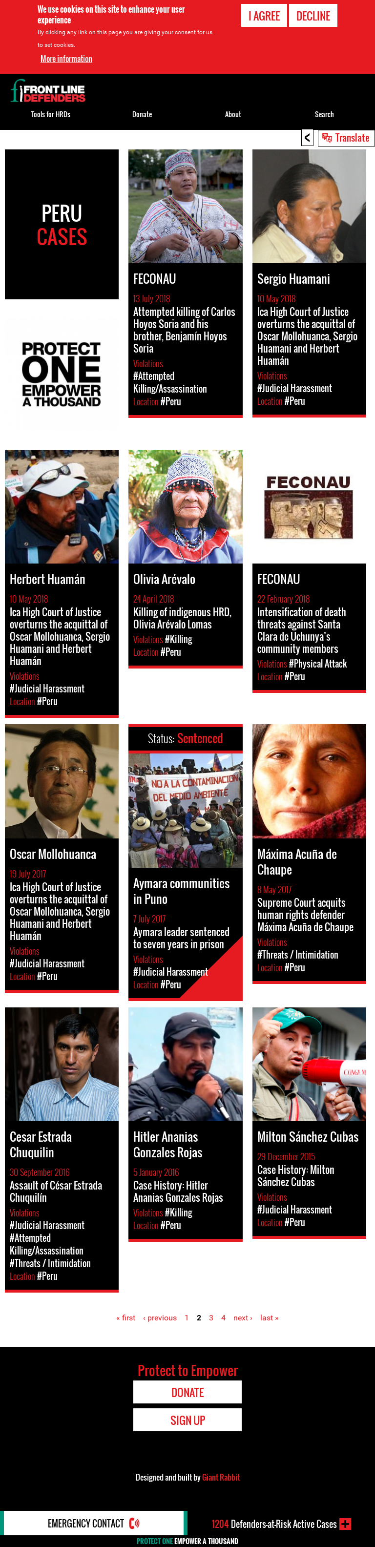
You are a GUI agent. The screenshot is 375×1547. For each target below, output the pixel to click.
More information (66, 58)
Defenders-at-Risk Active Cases (274, 1524)
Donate (142, 114)
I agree (264, 15)
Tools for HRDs (50, 114)
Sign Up (187, 1420)
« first (125, 1317)
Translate (352, 137)
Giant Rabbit (221, 1477)
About (233, 114)
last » (269, 1317)
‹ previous (160, 1317)
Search (324, 114)
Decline (313, 15)
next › (242, 1317)
